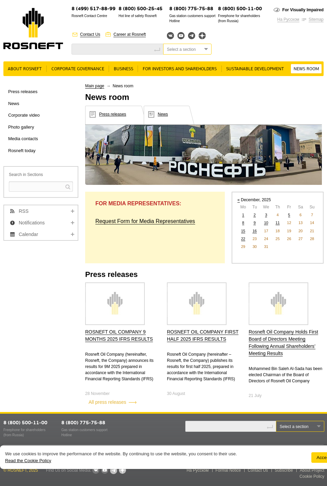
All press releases (107, 402)
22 (243, 239)
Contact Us (90, 34)
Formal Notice (228, 470)
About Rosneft (25, 69)
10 (266, 223)
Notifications (32, 222)
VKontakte (95, 470)
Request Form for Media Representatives (145, 221)
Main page (94, 86)
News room (306, 69)
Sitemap (316, 19)
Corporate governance (77, 69)
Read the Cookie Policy (28, 460)
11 (278, 223)
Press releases (22, 91)
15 (243, 231)
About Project (312, 470)
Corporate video (24, 115)
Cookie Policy (311, 476)
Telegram (191, 35)
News (13, 103)
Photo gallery (21, 127)
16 (254, 231)
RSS (24, 211)
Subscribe (284, 470)
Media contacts (23, 138)
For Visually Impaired (303, 10)
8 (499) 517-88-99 (93, 9)
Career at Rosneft (129, 34)
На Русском (288, 19)
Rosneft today (21, 150)
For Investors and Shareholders (180, 69)
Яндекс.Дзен (202, 35)
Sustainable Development (255, 69)
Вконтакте (170, 35)
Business (123, 69)
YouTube (181, 35)
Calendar (28, 234)
